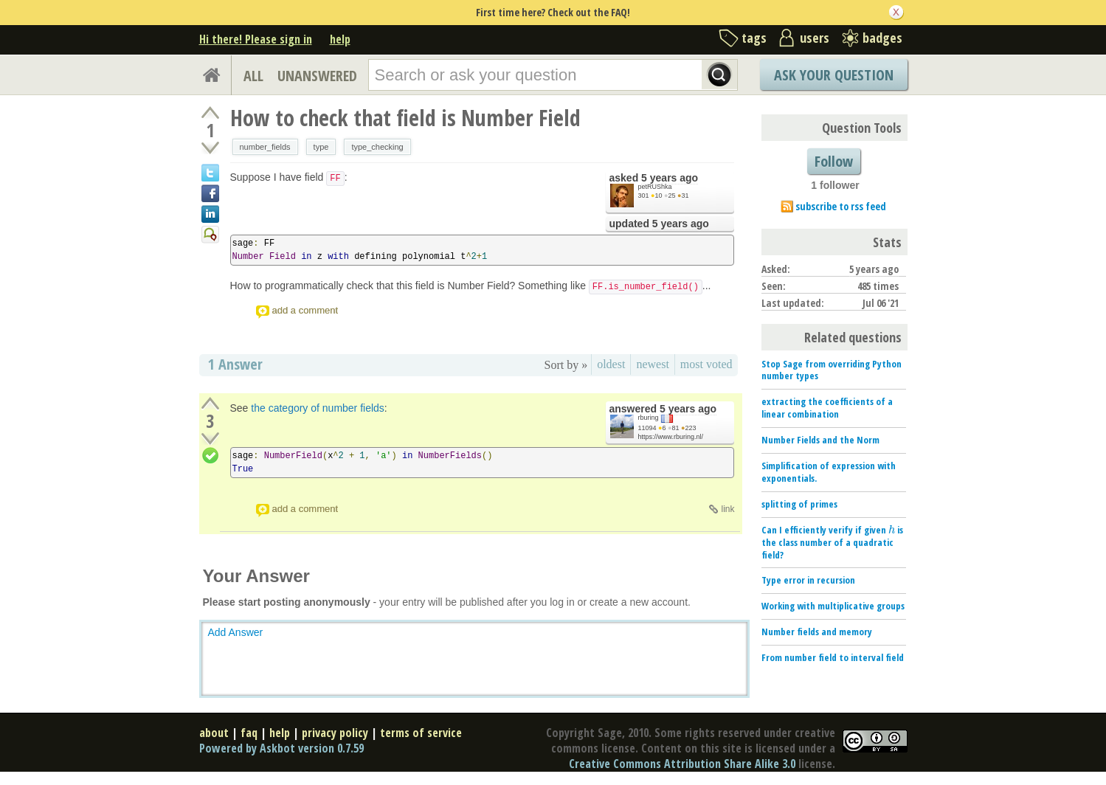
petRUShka (655, 186)
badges (882, 37)
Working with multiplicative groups (833, 605)
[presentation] (891, 529)
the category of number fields (317, 408)
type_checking (377, 146)
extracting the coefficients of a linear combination (827, 408)
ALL (253, 76)
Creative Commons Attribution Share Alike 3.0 (682, 763)
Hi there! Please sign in (255, 39)
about (214, 733)
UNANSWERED (317, 76)
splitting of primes (799, 504)
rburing (648, 417)
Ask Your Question (834, 75)
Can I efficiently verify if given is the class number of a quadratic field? (832, 542)
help (340, 39)
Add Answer (235, 632)
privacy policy (335, 733)
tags (754, 37)
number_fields (265, 146)
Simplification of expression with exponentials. (828, 472)
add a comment (305, 310)
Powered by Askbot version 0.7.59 (281, 748)
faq (249, 733)
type (321, 146)
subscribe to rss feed (840, 206)
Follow (834, 161)
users (814, 37)
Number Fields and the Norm (820, 439)
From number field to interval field (832, 657)
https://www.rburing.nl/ (671, 436)
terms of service (421, 733)
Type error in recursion (808, 580)
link (727, 509)
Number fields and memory (816, 631)
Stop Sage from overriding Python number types (831, 370)
